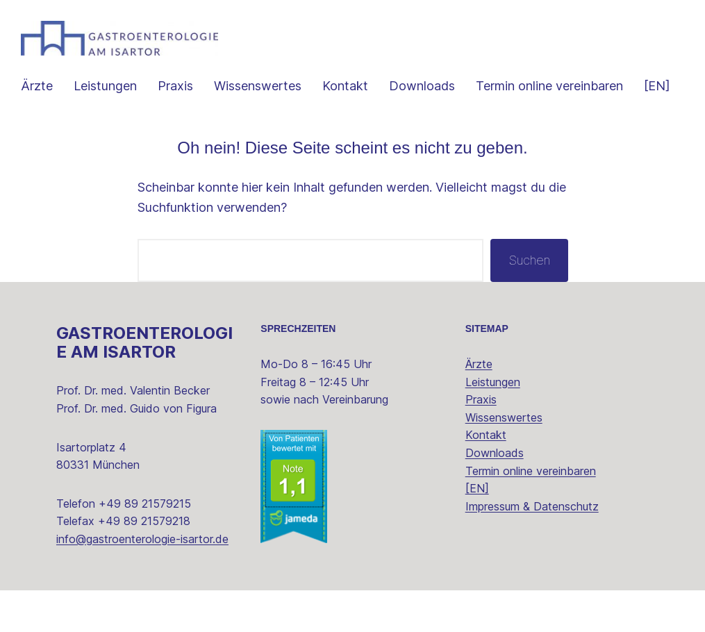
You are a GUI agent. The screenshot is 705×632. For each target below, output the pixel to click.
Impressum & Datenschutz (532, 506)
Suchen (529, 260)
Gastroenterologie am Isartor (144, 342)
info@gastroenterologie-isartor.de (142, 539)
